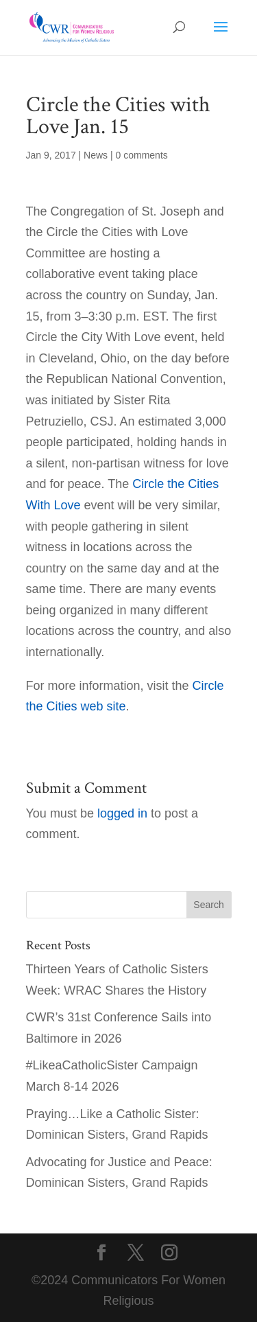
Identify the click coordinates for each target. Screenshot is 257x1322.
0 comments (142, 155)
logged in (122, 813)
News (96, 155)
